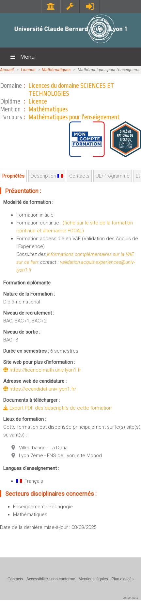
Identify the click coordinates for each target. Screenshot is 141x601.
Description (47, 176)
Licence (28, 69)
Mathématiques (56, 69)
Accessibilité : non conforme (50, 579)
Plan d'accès (122, 579)
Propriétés (13, 176)
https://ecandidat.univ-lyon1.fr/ (39, 389)
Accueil (7, 69)
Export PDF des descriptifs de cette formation (57, 408)
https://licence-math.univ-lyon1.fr (42, 370)
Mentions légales (93, 579)
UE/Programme (113, 176)
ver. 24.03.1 (130, 597)
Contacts (79, 176)
